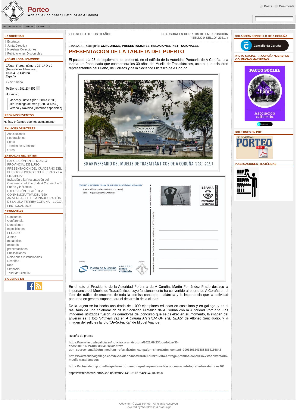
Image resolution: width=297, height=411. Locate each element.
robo (10, 265)
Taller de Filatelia (18, 273)
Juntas (11, 237)
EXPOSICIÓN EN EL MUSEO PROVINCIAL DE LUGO (27, 162)
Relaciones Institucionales (24, 257)
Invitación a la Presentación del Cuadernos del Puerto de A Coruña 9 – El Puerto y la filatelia (34, 183)
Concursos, (111, 45)
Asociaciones (16, 134)
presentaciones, (136, 45)
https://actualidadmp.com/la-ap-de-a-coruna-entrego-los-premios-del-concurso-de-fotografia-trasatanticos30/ (146, 366)
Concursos (14, 217)
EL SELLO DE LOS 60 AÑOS (91, 34)
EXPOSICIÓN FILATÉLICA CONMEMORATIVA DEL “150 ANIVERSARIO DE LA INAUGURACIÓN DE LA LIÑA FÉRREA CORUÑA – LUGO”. (35, 196)
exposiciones (16, 229)
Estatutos (13, 41)
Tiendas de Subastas (21, 146)
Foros (11, 141)
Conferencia (15, 220)
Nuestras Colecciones (21, 49)
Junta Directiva (17, 45)
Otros (11, 150)
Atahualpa (165, 407)
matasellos (14, 240)
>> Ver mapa (14, 82)
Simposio (13, 269)
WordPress (148, 407)
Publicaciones (16, 253)
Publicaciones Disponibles (24, 53)
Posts (268, 6)
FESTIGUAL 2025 (19, 205)
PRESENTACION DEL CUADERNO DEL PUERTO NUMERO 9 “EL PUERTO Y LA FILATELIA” (34, 172)
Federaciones (16, 137)
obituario (13, 245)
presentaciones (17, 249)
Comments (286, 6)
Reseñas (13, 261)
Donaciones (15, 224)
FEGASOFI (14, 233)
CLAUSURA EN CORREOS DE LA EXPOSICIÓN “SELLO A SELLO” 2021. (195, 35)
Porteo (38, 9)
